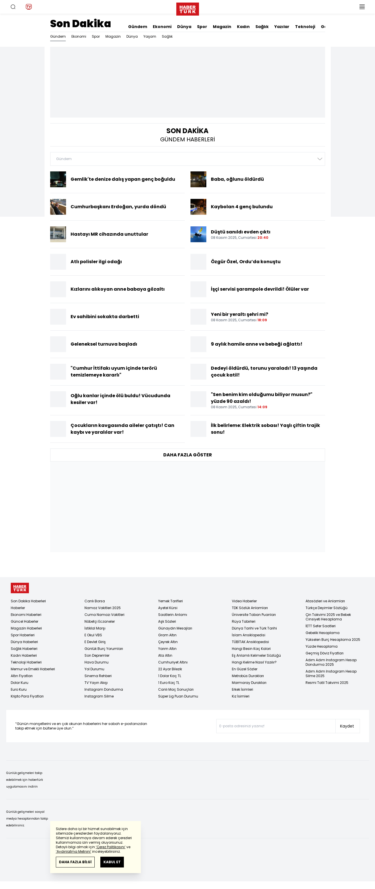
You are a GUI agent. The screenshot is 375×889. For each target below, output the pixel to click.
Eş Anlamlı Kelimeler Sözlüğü (256, 655)
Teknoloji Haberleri (26, 662)
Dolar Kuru (19, 682)
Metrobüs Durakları (248, 675)
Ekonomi (162, 26)
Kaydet (347, 726)
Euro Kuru (19, 689)
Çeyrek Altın (168, 641)
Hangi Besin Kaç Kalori (251, 648)
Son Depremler (96, 655)
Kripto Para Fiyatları (27, 696)
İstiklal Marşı (94, 628)
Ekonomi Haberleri (26, 614)
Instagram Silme (99, 696)
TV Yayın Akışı (96, 682)
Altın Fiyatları (22, 675)
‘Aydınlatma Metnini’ (73, 851)
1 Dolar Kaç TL (169, 675)
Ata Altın (165, 655)
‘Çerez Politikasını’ (111, 847)
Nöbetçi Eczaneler (99, 621)
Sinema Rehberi (98, 675)
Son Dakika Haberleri (28, 601)
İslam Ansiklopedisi (248, 635)
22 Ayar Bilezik (170, 669)
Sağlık (262, 26)
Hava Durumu (96, 662)
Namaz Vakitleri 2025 (102, 607)
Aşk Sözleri (167, 621)
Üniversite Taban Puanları (254, 614)
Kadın (243, 26)
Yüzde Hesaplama (322, 646)
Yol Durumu (94, 669)
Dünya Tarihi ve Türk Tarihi (254, 628)
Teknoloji (305, 26)
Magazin (222, 26)
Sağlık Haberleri (24, 648)
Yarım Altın (167, 648)
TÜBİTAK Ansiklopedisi (250, 641)
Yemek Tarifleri (170, 601)
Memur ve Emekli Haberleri (33, 669)
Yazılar (281, 26)
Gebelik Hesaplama (323, 632)
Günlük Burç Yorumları (103, 648)
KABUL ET (112, 862)
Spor (202, 26)
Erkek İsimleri (242, 689)
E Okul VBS (93, 635)
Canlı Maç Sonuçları (176, 689)
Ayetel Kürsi (167, 607)
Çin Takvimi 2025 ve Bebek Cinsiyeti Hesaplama (328, 617)
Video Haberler (244, 601)
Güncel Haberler (24, 621)
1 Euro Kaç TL (168, 682)
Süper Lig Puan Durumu (178, 696)
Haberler (18, 607)
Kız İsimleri (240, 696)
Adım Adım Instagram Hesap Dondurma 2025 (331, 662)
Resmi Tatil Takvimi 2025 (327, 682)
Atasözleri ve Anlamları (325, 601)
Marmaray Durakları (249, 682)
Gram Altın (167, 635)
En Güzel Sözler (244, 669)
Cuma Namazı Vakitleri (104, 614)
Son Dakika (80, 23)
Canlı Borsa (94, 601)
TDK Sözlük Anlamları (250, 607)
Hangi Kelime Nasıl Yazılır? (254, 662)
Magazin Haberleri (26, 628)
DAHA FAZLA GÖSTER (187, 455)
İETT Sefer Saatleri (321, 626)
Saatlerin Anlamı (172, 614)
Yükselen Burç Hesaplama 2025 (333, 639)
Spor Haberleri (23, 635)
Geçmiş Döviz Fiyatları (325, 653)
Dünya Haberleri (24, 641)
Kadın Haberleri (24, 655)
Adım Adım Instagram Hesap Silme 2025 (331, 673)
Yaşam (149, 36)
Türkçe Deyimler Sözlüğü (327, 607)
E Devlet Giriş (95, 641)
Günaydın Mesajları (175, 628)
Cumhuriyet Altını (173, 662)
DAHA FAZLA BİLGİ (75, 862)
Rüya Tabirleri (243, 621)
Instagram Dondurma (103, 689)
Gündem (137, 26)
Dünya (184, 26)
